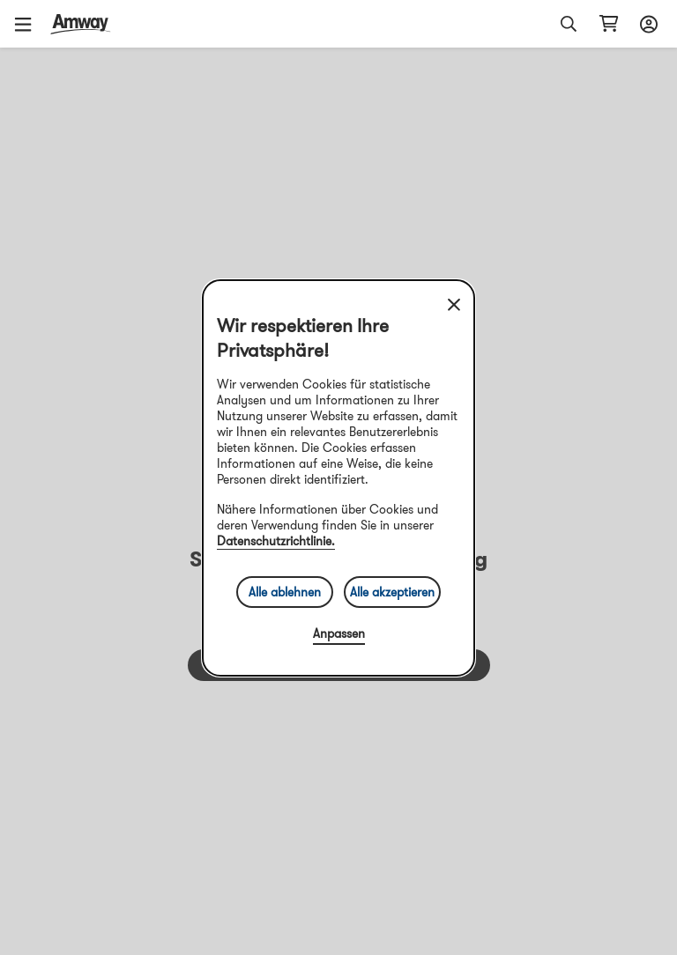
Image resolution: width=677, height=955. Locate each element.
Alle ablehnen (285, 592)
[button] (29, 23)
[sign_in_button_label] (646, 23)
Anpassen (339, 633)
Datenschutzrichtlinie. (276, 541)
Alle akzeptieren (392, 592)
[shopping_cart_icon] (609, 23)
